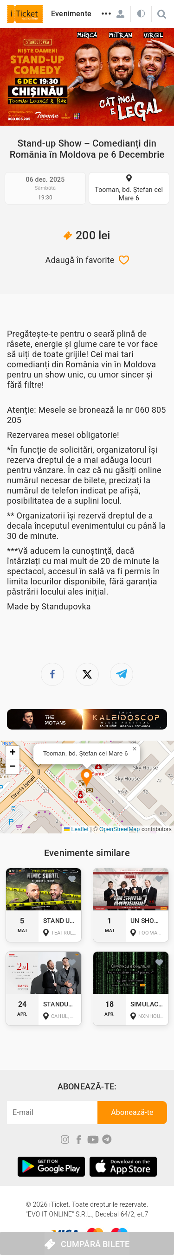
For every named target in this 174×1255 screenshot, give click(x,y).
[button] (86, 778)
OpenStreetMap (119, 829)
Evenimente (71, 13)
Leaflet (76, 829)
